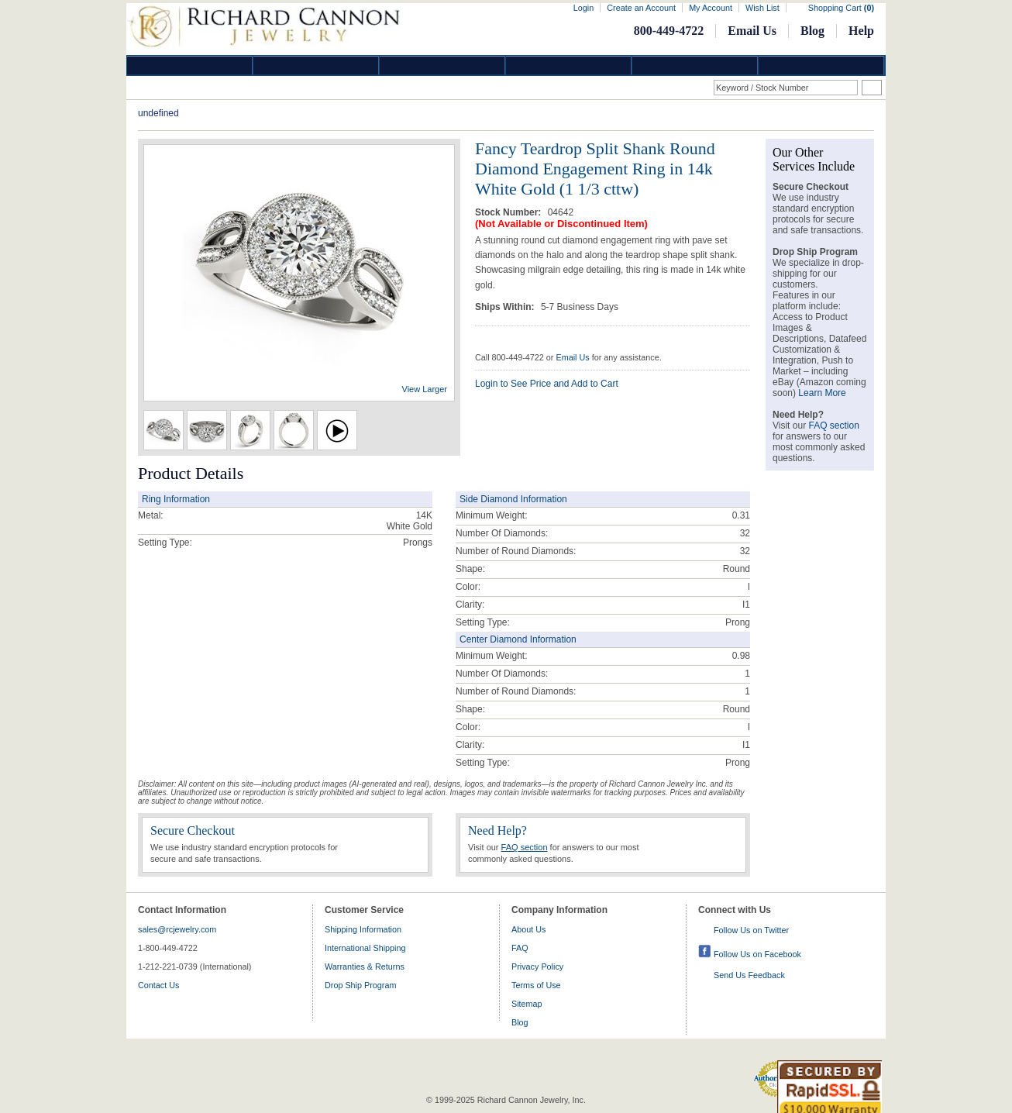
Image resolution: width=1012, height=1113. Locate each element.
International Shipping (365, 948)
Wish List (762, 7)
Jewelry (569, 65)
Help (861, 30)
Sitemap (526, 1003)
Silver (442, 65)
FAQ (519, 948)
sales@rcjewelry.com (177, 929)
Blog (812, 30)
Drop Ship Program (360, 985)
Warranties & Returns (364, 966)
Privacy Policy (537, 966)
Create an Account (641, 7)
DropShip (821, 65)
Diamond (190, 65)
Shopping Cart (841, 7)
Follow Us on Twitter (751, 930)
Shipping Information (363, 929)
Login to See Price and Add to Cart (546, 383)
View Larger (425, 389)
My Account (710, 7)
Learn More (821, 393)
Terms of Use (536, 985)
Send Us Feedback (749, 975)
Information (695, 65)
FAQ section (524, 847)
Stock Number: (509, 212)
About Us (528, 929)
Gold (316, 65)
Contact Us (158, 985)
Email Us (752, 30)
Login (583, 7)
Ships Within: (506, 307)
